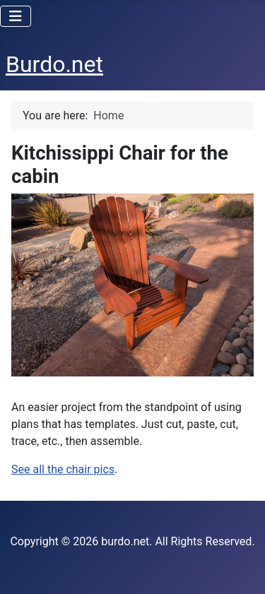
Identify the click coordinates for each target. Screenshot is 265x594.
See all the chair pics (62, 469)
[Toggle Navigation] (15, 16)
